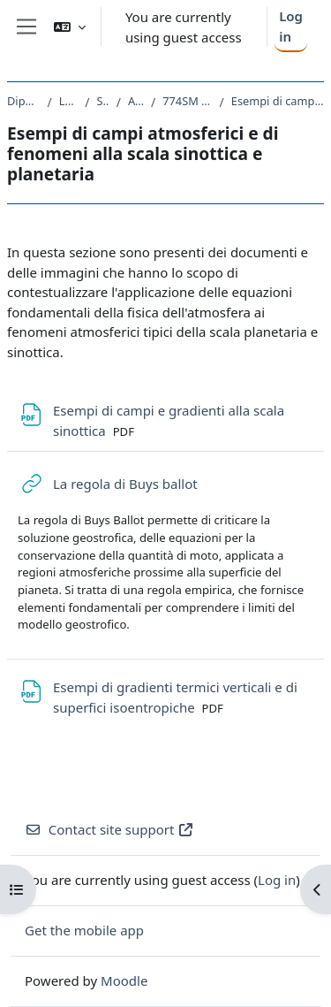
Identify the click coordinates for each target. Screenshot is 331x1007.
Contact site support (109, 829)
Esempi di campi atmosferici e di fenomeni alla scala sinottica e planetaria (277, 101)
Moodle (124, 980)
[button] (69, 27)
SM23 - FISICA (102, 101)
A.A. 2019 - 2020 (136, 101)
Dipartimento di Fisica (24, 101)
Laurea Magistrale (69, 101)
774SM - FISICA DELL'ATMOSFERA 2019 (187, 101)
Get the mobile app (84, 930)
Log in (291, 26)
